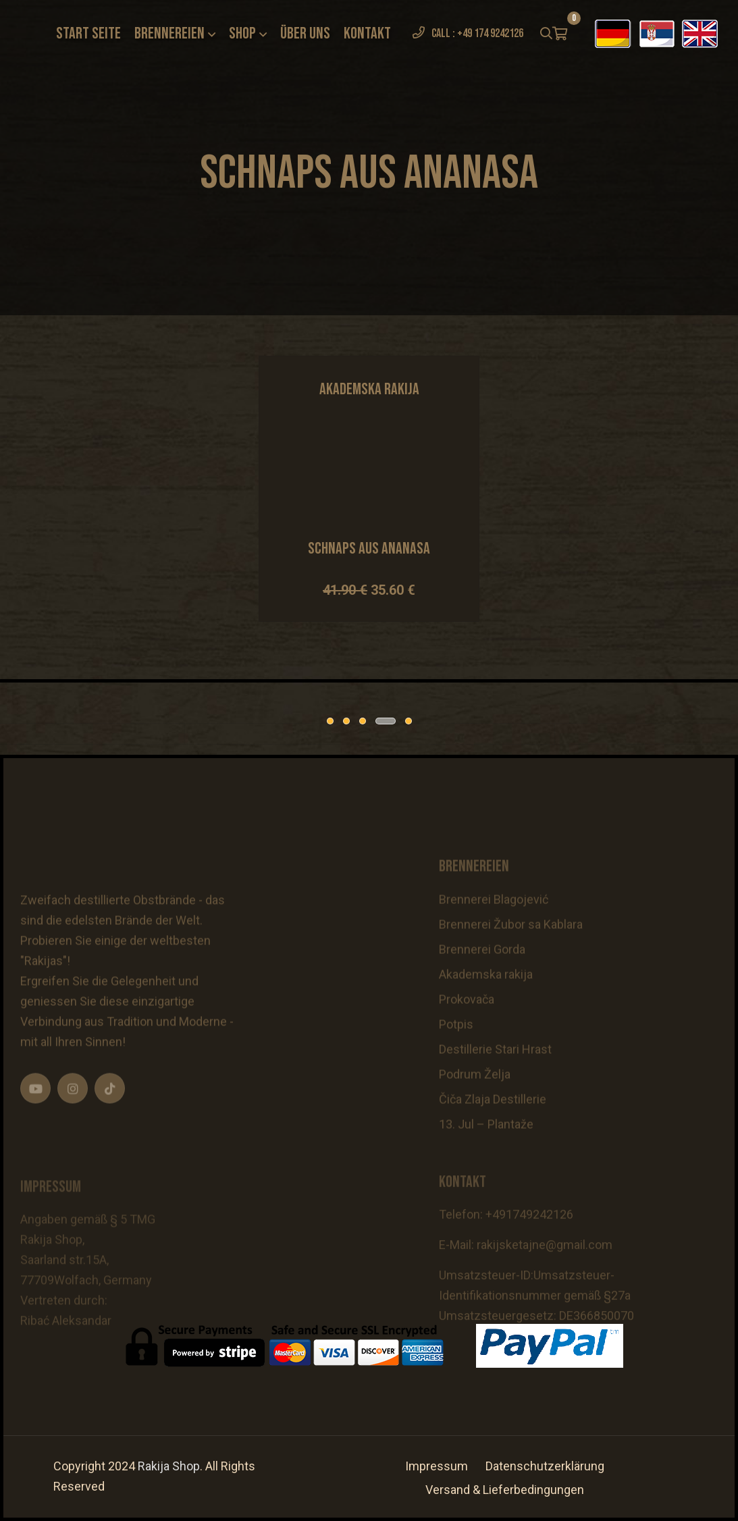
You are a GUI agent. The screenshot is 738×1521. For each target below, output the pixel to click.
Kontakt (367, 33)
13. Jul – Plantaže (486, 1151)
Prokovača (466, 1026)
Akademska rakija (486, 1001)
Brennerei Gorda (482, 976)
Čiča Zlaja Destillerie (492, 1126)
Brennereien (169, 33)
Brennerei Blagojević (493, 926)
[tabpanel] (107, 734)
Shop (242, 33)
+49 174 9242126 (490, 33)
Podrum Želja (474, 1101)
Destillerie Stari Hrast (495, 1076)
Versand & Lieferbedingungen (504, 1490)
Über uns (305, 33)
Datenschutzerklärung (544, 1466)
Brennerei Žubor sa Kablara (511, 951)
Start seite (88, 33)
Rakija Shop (169, 1466)
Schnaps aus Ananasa (369, 548)
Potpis (456, 1051)
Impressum (436, 1466)
